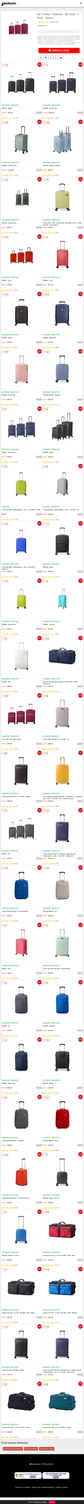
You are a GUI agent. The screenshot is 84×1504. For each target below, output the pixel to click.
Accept (52, 1502)
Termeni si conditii (22, 1487)
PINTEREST (47, 1464)
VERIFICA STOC (59, 50)
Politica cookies (61, 1487)
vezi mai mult (70, 44)
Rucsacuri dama (46, 1449)
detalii (39, 113)
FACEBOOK (35, 1464)
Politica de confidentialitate (43, 1487)
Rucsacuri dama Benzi (13, 1449)
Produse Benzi (31, 1449)
